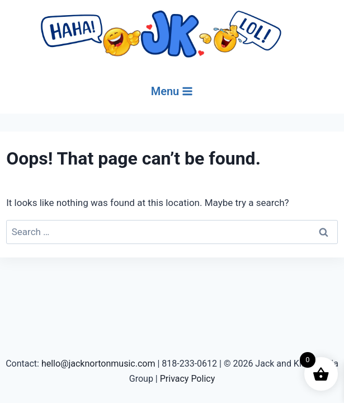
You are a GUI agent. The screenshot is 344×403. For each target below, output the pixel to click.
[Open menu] (172, 91)
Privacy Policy (187, 378)
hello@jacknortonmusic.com (98, 363)
